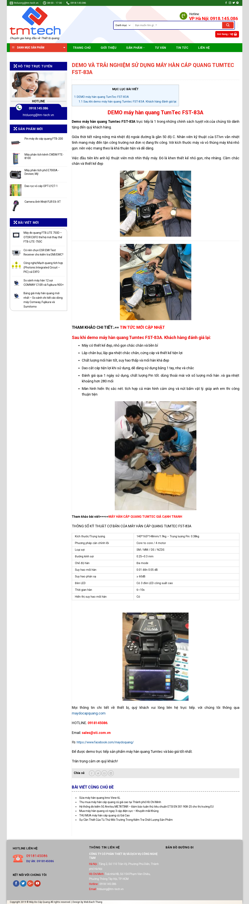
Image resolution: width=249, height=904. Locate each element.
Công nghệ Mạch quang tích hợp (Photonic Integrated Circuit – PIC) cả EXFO (43, 267)
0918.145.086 (38, 108)
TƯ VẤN (160, 47)
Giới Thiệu (108, 47)
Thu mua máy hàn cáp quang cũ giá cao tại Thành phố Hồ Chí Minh (120, 802)
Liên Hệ (204, 47)
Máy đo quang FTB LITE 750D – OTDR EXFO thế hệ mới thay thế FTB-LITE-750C (43, 237)
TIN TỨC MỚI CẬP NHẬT (142, 327)
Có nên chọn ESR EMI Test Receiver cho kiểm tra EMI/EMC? (43, 252)
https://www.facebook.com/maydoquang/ (105, 742)
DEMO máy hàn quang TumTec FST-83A (101, 97)
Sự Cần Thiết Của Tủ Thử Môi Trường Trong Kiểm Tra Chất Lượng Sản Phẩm (126, 819)
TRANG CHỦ (82, 47)
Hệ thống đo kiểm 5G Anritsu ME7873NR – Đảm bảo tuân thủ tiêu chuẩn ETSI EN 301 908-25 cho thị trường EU (146, 806)
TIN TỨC (182, 47)
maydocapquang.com (89, 713)
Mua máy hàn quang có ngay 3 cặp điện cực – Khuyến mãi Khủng (119, 810)
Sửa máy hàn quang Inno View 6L (99, 797)
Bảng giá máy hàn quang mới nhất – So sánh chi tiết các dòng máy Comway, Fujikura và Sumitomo (43, 300)
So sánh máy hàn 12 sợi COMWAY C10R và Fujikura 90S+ (44, 282)
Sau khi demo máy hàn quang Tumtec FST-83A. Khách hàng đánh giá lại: (127, 101)
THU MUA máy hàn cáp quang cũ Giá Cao (104, 815)
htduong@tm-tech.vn (38, 115)
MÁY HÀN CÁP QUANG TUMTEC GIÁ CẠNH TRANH (145, 516)
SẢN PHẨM (135, 47)
